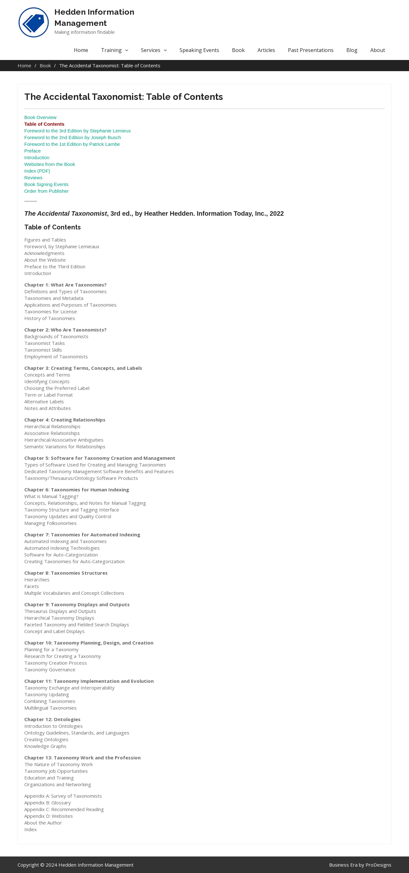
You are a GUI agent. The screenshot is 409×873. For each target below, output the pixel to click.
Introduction (36, 157)
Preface (32, 150)
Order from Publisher (46, 191)
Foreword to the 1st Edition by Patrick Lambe (72, 144)
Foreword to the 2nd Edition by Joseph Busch (72, 137)
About (377, 50)
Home (81, 50)
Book (238, 50)
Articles (266, 50)
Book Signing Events (46, 184)
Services (150, 50)
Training (111, 50)
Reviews (33, 177)
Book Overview (40, 117)
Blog (352, 50)
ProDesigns (378, 865)
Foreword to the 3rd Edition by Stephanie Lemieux (77, 130)
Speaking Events (199, 50)
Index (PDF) (37, 171)
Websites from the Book (49, 164)
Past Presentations (311, 50)
